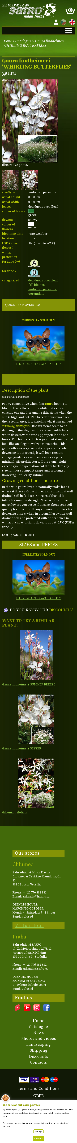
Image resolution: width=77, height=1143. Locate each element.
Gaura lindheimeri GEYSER (21, 748)
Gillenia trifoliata (14, 812)
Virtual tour (29, 926)
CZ (62, 22)
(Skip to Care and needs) (16, 396)
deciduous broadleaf (43, 280)
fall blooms (36, 285)
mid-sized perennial (42, 289)
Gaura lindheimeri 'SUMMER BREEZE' (29, 684)
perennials (36, 294)
